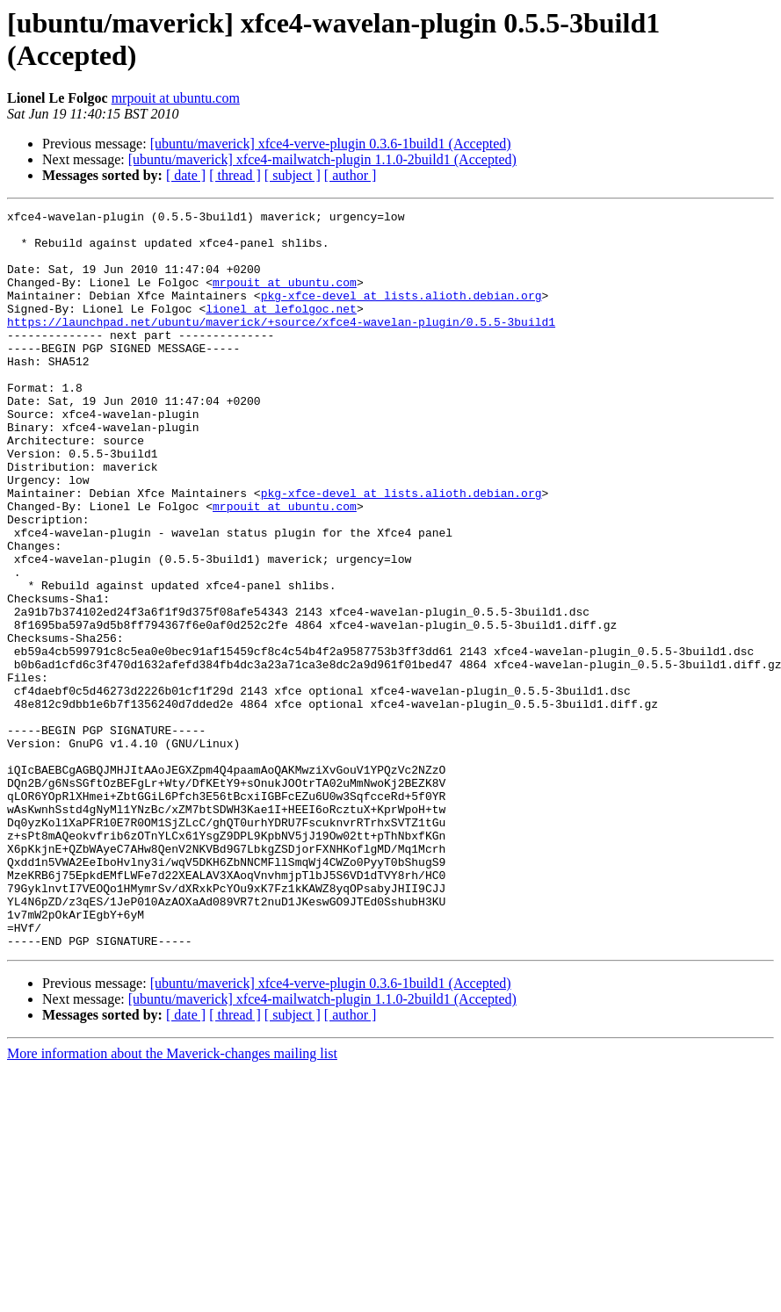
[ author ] (350, 175)
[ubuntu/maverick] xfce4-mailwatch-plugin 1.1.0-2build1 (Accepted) (322, 159)
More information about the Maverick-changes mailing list (172, 1200)
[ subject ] (292, 175)
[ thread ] (235, 175)
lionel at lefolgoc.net (281, 329)
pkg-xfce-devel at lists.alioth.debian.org (401, 313)
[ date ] (186, 175)
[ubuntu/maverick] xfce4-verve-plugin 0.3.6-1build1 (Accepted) (330, 143)
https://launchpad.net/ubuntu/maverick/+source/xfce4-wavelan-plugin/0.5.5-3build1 (281, 345)
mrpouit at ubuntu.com (176, 97)
